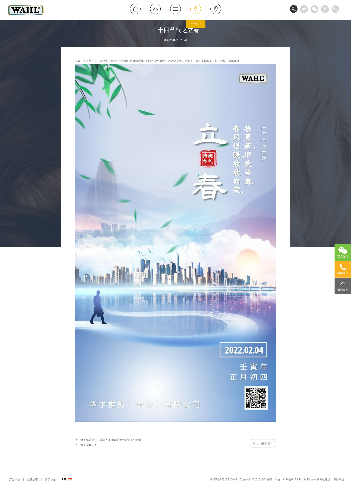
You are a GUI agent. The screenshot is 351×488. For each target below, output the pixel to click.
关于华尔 (50, 479)
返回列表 (266, 443)
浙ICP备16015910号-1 (223, 479)
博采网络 (338, 479)
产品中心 (14, 479)
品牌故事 (32, 479)
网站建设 (324, 479)
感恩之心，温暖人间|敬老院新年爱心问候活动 (113, 440)
